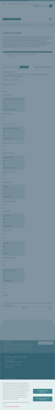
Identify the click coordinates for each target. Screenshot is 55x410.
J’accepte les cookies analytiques (42, 391)
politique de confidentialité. (12, 406)
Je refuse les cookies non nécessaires (42, 398)
